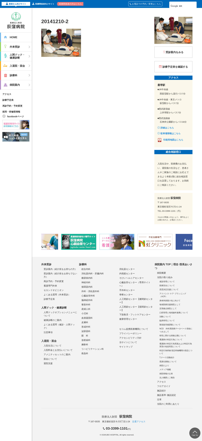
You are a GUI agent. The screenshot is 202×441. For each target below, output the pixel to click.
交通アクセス (138, 421)
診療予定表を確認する (175, 66)
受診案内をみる (174, 52)
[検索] (179, 6)
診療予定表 (7, 100)
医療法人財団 (117, 416)
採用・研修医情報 (11, 111)
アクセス (6, 94)
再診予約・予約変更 (12, 106)
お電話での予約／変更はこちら (145, 4)
